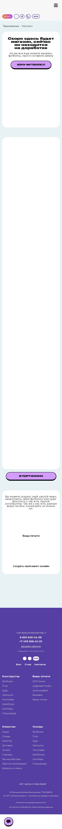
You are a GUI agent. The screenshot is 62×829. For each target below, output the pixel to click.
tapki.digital (40, 784)
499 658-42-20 (32, 641)
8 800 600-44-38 (30, 637)
